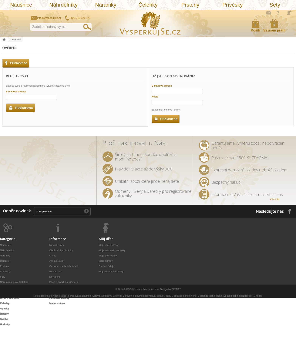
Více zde (274, 199)
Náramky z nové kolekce (14, 282)
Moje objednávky (109, 245)
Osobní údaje (106, 266)
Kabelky (4, 303)
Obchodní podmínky (61, 250)
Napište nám (268, 13)
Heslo (155, 96)
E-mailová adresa (16, 91)
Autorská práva (58, 287)
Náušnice (21, 5)
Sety (275, 5)
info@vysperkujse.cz (49, 17)
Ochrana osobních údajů (63, 266)
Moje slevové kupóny (111, 271)
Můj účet (106, 238)
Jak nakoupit (56, 260)
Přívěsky (232, 5)
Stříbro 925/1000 (9, 297)
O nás (52, 255)
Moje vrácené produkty (112, 250)
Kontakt (53, 292)
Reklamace (55, 271)
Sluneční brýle (8, 292)
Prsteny (190, 5)
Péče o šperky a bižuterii (63, 282)
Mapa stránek (57, 303)
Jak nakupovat (278, 13)
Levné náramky (9, 287)
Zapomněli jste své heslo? (166, 109)
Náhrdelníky (63, 5)
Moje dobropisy (108, 255)
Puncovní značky (59, 297)
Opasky (4, 308)
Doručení (54, 276)
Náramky (105, 5)
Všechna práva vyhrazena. (144, 320)
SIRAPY (176, 320)
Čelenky (147, 5)
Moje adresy (106, 260)
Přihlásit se (289, 12)
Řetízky (4, 313)
